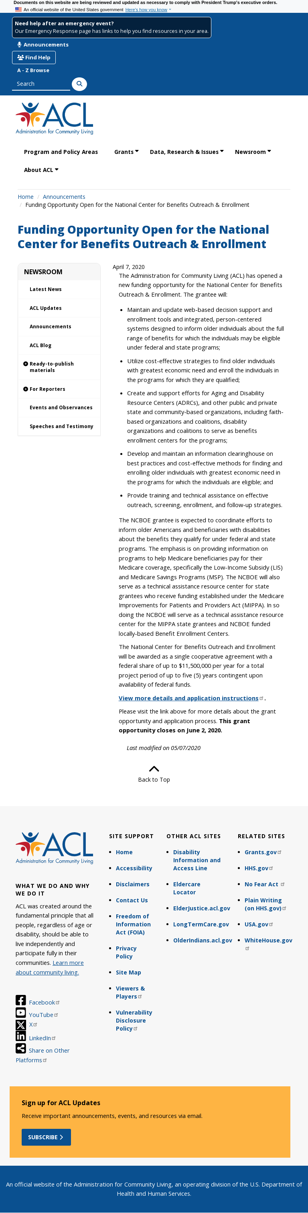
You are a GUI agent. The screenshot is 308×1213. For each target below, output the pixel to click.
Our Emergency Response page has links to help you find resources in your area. (112, 31)
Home (26, 196)
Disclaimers (133, 884)
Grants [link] (124, 152)
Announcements (43, 44)
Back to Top (154, 773)
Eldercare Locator (187, 888)
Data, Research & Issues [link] (184, 152)
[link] (59, 367)
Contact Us (132, 900)
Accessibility (134, 868)
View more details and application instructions (191, 698)
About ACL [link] (38, 170)
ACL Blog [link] (40, 345)
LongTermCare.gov (201, 924)
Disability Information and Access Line (197, 860)
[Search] (79, 84)
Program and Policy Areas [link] (61, 152)
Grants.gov (263, 852)
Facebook (45, 1002)
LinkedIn (43, 1038)
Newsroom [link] (250, 152)
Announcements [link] (50, 326)
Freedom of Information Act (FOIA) (133, 924)
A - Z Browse (33, 70)
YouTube (44, 1015)
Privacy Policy (126, 952)
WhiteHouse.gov (268, 943)
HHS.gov (259, 868)
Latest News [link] (46, 289)
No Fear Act (265, 884)
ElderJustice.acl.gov (201, 908)
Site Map (128, 972)
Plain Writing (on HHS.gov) (266, 904)
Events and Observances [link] (61, 407)
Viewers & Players (130, 992)
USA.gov (259, 924)
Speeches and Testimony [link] (61, 426)
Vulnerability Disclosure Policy (134, 1020)
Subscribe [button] (46, 1137)
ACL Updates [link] (46, 308)
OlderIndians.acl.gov (201, 940)
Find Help (34, 57)
